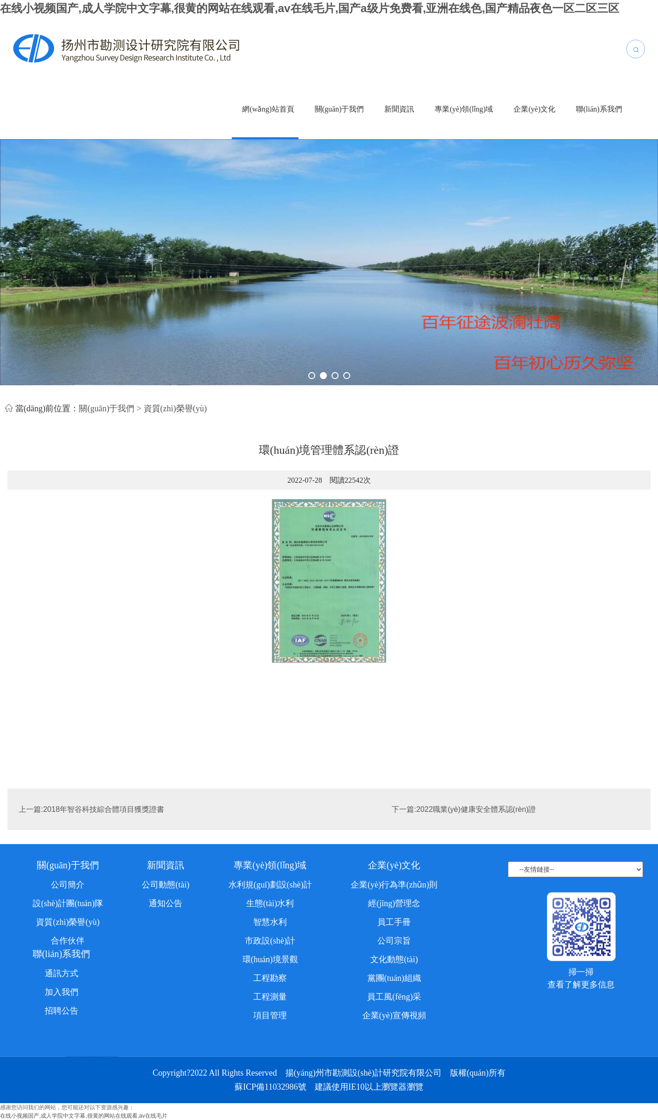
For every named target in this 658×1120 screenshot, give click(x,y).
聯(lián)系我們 (599, 109)
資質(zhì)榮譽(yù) (67, 1039)
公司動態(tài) (165, 1002)
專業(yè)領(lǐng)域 (464, 109)
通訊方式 (61, 1091)
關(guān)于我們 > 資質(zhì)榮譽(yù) (143, 415)
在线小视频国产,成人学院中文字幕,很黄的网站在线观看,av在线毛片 (83, 1116)
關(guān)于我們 (339, 109)
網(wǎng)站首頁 (268, 109)
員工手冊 (394, 1039)
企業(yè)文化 (534, 109)
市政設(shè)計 (270, 1058)
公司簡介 (67, 1002)
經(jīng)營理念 (394, 1021)
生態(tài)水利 (270, 1021)
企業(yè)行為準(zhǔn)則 (394, 1002)
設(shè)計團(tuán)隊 (68, 1021)
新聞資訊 (399, 109)
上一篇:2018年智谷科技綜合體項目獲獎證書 (91, 828)
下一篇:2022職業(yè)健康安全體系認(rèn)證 (464, 828)
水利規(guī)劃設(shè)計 (270, 1002)
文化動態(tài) (394, 1077)
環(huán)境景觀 (270, 1077)
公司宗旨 (394, 1058)
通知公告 (165, 1021)
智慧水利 (270, 1039)
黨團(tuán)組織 (394, 1095)
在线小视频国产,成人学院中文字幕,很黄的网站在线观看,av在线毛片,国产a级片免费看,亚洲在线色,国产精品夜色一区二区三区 (309, 8)
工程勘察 (270, 1095)
